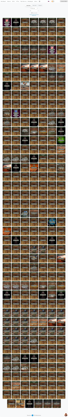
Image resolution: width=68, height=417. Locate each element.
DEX (13, 1)
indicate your (34, 15)
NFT (17, 1)
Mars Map (3, 1)
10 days (30, 14)
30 (32, 14)
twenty (36, 14)
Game (9, 1)
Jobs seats (34, 5)
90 (33, 14)
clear (38, 14)
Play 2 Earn (23, 1)
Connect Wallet (64, 1)
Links (35, 1)
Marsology (30, 1)
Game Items (29, 5)
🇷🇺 (48, 1)
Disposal (40, 5)
